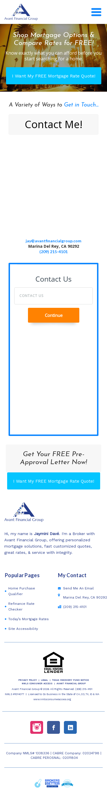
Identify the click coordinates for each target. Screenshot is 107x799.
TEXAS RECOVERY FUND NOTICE (70, 680)
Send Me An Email (78, 588)
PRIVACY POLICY (27, 680)
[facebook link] (53, 727)
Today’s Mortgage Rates (28, 619)
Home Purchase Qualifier (21, 591)
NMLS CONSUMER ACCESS (37, 683)
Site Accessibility (23, 629)
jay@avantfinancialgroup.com (53, 240)
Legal (44, 680)
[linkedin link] (70, 727)
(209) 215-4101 (53, 251)
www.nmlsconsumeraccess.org (52, 699)
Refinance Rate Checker (21, 606)
